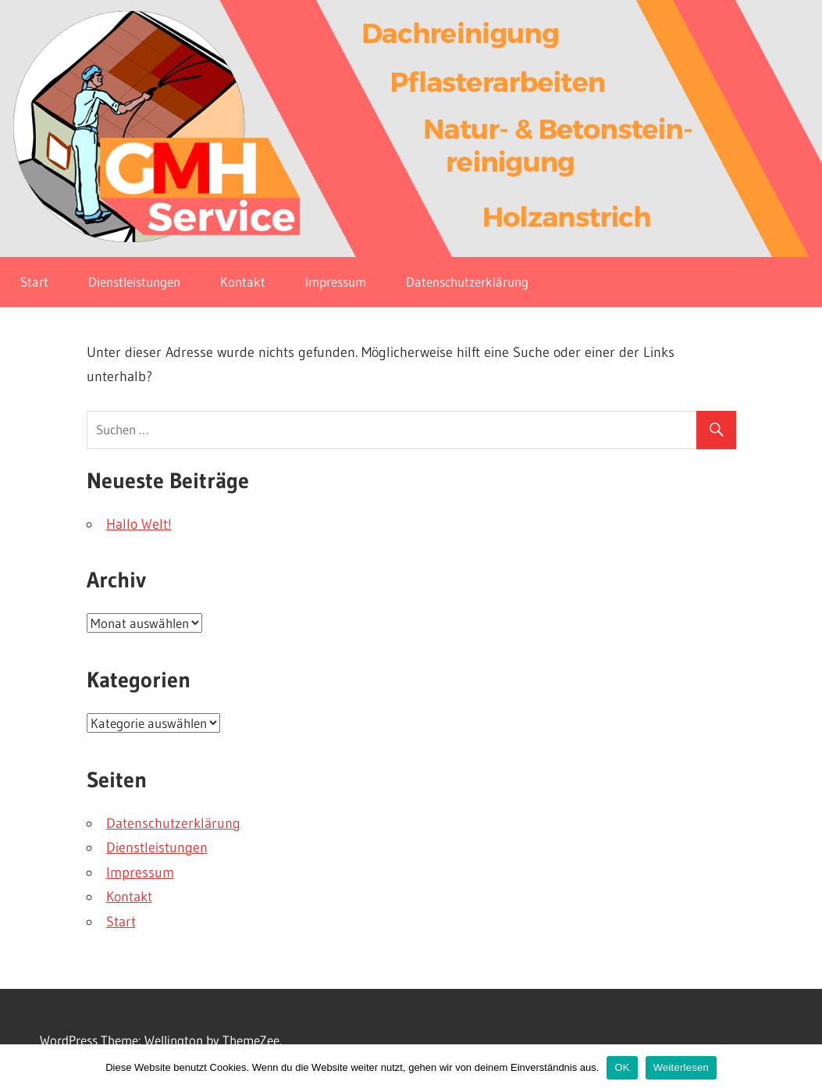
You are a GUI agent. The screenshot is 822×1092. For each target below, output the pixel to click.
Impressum (335, 281)
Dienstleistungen (134, 281)
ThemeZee (250, 1040)
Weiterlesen (681, 1067)
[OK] (802, 1068)
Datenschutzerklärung (467, 281)
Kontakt (242, 281)
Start (34, 281)
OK (621, 1067)
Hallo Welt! (139, 524)
